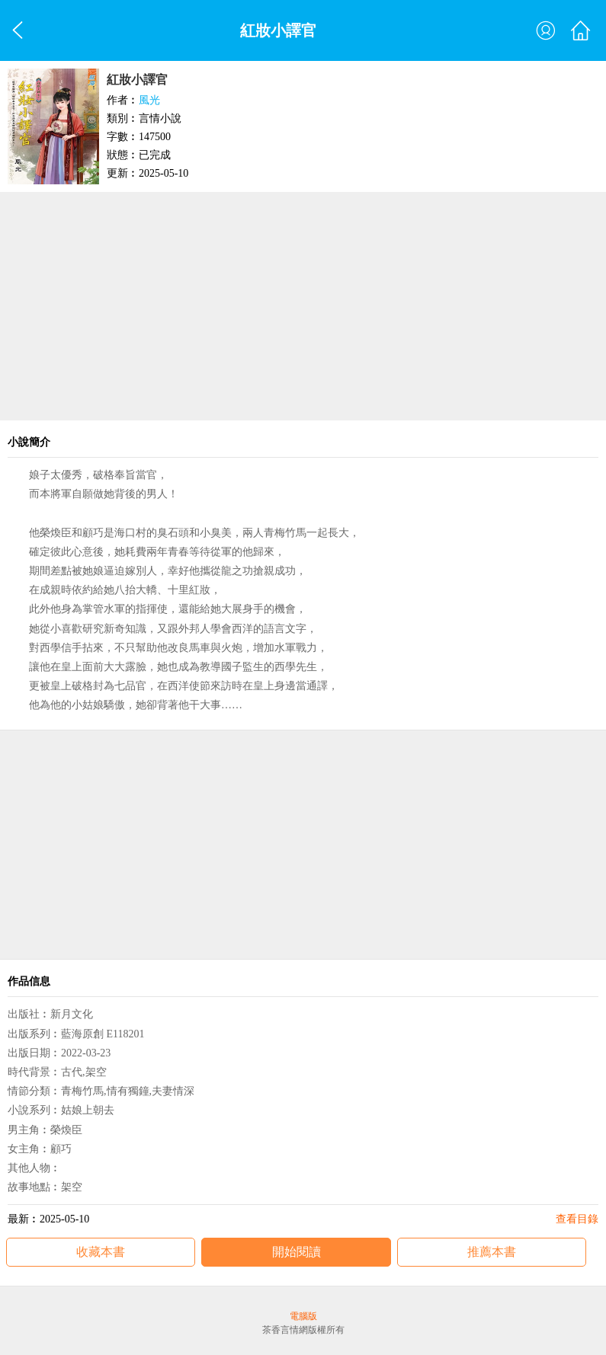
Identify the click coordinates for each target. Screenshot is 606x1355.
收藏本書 (100, 1251)
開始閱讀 (296, 1251)
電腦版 (303, 1316)
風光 (149, 100)
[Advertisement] (303, 306)
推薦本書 (491, 1251)
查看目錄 (577, 1219)
